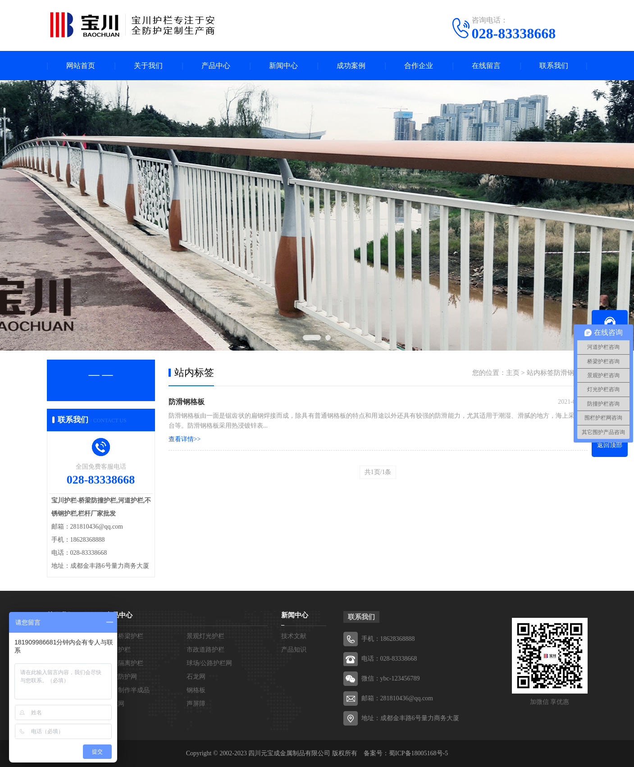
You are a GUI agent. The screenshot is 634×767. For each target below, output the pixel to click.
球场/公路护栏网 (210, 663)
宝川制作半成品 (127, 690)
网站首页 (80, 65)
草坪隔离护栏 (124, 663)
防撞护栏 (118, 649)
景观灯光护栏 (205, 636)
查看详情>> (185, 439)
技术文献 (293, 636)
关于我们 (148, 65)
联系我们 (553, 65)
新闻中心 (283, 65)
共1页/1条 (378, 472)
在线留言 (486, 65)
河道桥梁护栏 (124, 636)
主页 (513, 372)
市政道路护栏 (205, 649)
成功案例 (351, 65)
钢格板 (196, 690)
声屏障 (196, 703)
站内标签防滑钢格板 (557, 372)
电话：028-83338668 (389, 658)
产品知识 (293, 649)
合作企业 (418, 65)
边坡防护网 (121, 676)
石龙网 (196, 676)
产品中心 (215, 65)
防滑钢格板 (187, 402)
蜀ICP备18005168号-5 (418, 753)
